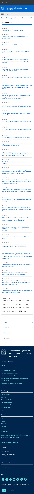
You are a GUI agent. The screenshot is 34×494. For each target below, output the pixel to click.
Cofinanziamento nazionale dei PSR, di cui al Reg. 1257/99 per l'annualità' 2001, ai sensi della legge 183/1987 (15, 228)
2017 (12, 304)
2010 (12, 308)
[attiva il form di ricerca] (26, 8)
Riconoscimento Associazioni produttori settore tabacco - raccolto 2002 (17, 78)
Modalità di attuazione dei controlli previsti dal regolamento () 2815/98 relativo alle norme (14, 246)
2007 (24, 308)
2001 (31, 18)
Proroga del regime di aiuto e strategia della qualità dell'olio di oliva (17, 130)
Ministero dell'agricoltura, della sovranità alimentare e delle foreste (14, 8)
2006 (27, 308)
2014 (24, 304)
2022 (20, 301)
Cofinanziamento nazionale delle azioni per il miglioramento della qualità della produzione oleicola (17, 291)
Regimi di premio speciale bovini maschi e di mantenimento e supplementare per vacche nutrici (16, 145)
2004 (8, 311)
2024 (12, 301)
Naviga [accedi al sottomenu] (4, 14)
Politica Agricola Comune (13, 18)
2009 (16, 308)
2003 (12, 311)
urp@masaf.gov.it (6, 467)
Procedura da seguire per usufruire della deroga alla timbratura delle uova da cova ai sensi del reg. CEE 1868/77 (15, 61)
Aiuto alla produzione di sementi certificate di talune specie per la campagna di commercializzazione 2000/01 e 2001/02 (17, 87)
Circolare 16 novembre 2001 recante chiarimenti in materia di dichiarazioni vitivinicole (16, 52)
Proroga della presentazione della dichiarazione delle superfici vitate (15, 37)
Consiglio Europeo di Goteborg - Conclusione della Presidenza (14, 162)
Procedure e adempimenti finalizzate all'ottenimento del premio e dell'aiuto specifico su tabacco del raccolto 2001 (16, 106)
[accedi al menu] (30, 8)
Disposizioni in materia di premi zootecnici (12, 30)
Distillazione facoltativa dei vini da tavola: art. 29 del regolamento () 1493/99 (15, 70)
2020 (27, 301)
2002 (16, 311)
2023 (16, 301)
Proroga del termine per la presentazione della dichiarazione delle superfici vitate (17, 122)
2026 (4, 301)
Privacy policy (11, 490)
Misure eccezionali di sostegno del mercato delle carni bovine (15, 237)
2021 (24, 301)
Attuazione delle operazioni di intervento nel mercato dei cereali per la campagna (16, 114)
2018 (8, 304)
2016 (16, 304)
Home (2, 18)
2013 (27, 304)
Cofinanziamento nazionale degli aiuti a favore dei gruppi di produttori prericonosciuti (17, 265)
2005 (4, 311)
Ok (4, 490)
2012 (4, 308)
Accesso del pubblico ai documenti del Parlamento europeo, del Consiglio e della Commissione (17, 200)
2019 (4, 304)
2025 (8, 301)
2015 (20, 304)
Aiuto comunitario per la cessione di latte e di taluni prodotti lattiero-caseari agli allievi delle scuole (15, 273)
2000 (24, 311)
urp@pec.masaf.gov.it (7, 469)
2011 (8, 308)
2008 (20, 308)
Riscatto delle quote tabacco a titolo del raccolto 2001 (16, 137)
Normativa (24, 18)
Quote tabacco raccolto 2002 (9, 45)
